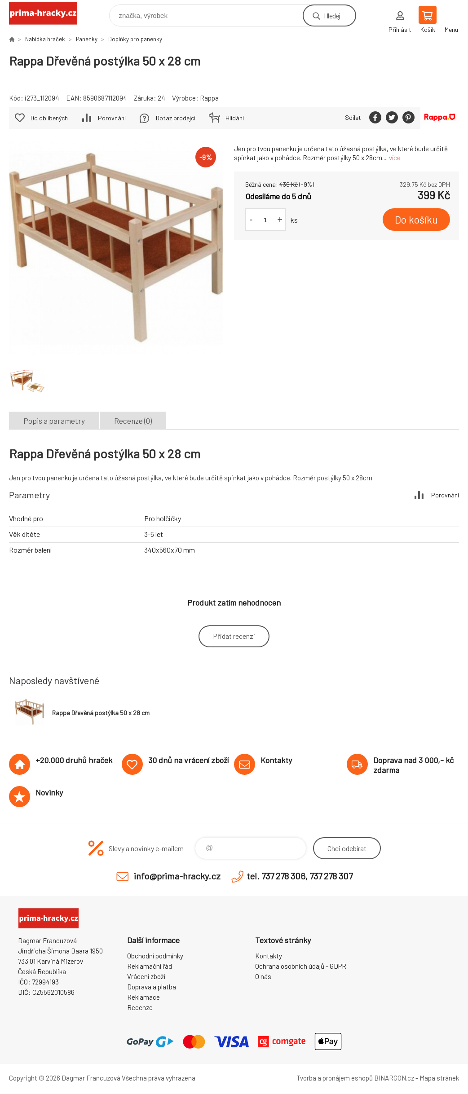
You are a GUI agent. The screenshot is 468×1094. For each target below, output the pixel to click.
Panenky (86, 39)
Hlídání (234, 118)
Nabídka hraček (45, 39)
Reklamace (143, 997)
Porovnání (112, 118)
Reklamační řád (149, 966)
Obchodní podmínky (155, 956)
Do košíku (416, 219)
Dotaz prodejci (175, 118)
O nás (263, 976)
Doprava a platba (151, 987)
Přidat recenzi (234, 636)
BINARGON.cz (394, 1078)
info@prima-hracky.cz (177, 875)
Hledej (332, 15)
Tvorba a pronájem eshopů (334, 1078)
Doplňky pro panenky (135, 39)
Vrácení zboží (146, 976)
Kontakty (268, 956)
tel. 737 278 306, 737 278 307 (300, 875)
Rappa (209, 98)
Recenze (140, 1007)
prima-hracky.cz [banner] (48, 13)
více (395, 158)
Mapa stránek (439, 1078)
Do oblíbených (49, 118)
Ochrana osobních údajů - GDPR (300, 966)
